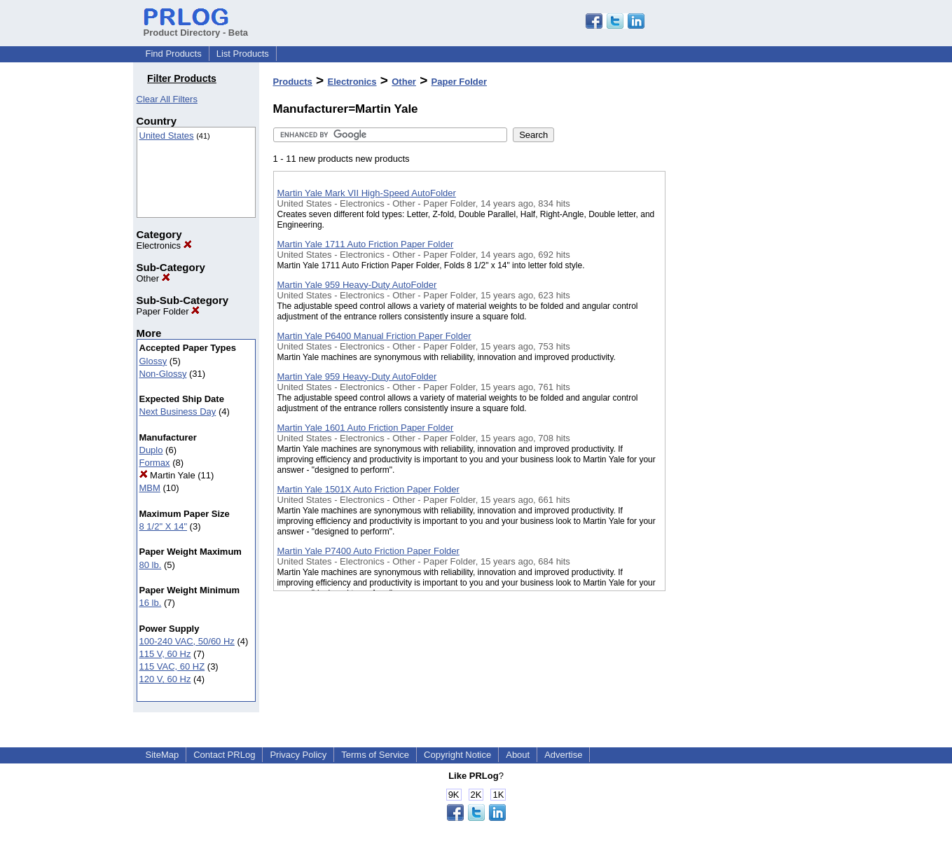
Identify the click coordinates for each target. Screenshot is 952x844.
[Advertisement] (735, 363)
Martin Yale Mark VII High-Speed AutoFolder (366, 193)
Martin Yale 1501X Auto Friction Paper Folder (368, 489)
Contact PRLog (224, 754)
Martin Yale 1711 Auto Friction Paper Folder (365, 244)
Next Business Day (177, 411)
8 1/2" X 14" (163, 526)
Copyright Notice (457, 754)
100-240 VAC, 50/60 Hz (187, 641)
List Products (242, 53)
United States (166, 135)
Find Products (174, 53)
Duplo (151, 450)
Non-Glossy (163, 373)
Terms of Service (375, 754)
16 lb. (150, 602)
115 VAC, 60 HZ (172, 666)
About (518, 754)
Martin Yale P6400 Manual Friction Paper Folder (374, 336)
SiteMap (162, 754)
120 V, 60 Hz (165, 679)
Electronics (164, 245)
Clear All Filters (167, 99)
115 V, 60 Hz (165, 654)
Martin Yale (167, 475)
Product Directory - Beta (196, 27)
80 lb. (150, 565)
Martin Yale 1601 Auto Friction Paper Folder (365, 427)
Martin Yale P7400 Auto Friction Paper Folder (368, 551)
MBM (149, 488)
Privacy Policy (298, 754)
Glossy (153, 361)
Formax (154, 462)
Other (153, 278)
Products (292, 81)
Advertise (563, 754)
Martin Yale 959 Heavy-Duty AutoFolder (357, 284)
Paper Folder (168, 311)
